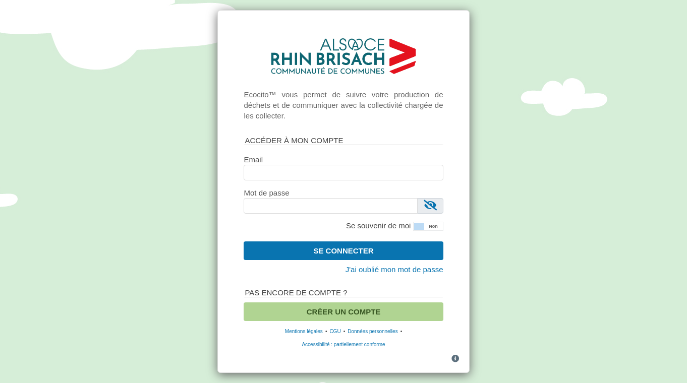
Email (253, 159)
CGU (334, 331)
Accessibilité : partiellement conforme (343, 344)
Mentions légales (304, 331)
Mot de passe (266, 192)
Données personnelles (373, 331)
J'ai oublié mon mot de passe (394, 269)
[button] (428, 225)
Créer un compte (344, 311)
